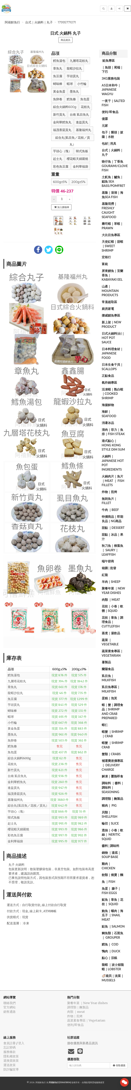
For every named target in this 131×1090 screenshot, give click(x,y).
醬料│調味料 (110, 846)
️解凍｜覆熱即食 (112, 776)
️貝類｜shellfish (109, 814)
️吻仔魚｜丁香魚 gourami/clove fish (115, 166)
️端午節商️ (108, 561)
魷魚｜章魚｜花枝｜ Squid (112, 902)
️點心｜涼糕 (109, 958)
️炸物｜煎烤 (109, 492)
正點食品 (108, 376)
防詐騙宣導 (11, 1069)
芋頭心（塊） (62, 151)
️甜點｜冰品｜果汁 (112, 537)
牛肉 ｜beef (110, 510)
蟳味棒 (57, 84)
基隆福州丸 (83, 130)
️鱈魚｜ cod (110, 944)
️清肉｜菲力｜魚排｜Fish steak (113, 432)
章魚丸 (57, 68)
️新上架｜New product (111, 324)
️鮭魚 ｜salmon (113, 926)
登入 (21, 1043)
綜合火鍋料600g (64, 107)
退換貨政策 (11, 1060)
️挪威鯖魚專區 (111, 315)
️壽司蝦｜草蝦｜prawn (112, 226)
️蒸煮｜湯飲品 (111, 633)
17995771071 (67, 22)
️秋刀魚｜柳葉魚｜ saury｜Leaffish (112, 550)
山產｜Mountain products (110, 290)
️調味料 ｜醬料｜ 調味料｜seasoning (113, 787)
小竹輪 (81, 84)
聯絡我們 (9, 1003)
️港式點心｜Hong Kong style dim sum (113, 445)
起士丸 (57, 159)
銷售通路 (9, 1012)
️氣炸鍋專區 (109, 382)
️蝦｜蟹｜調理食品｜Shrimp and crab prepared (112, 711)
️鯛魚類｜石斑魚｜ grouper (112, 935)
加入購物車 (61, 207)
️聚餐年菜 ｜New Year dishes (113, 590)
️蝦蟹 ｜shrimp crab (112, 745)
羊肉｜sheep (111, 582)
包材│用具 (109, 143)
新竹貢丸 (59, 114)
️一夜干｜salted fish (113, 103)
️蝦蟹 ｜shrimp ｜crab (112, 734)
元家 (105, 125)
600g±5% (60, 182)
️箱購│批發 (109, 568)
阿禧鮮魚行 (12, 22)
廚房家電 (108, 309)
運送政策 (9, 1065)
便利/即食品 (110, 112)
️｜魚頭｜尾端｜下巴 (112, 69)
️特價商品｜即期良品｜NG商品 (112, 519)
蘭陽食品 (108, 669)
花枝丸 (85, 107)
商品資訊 (65, 40)
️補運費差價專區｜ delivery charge (112, 765)
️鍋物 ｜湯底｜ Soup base (111, 855)
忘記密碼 (9, 1047)
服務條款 (9, 1052)
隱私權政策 (11, 1056)
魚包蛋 (84, 99)
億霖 (105, 119)
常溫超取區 (109, 302)
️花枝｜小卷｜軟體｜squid (112, 608)
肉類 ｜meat (111, 599)
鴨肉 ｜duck (111, 951)
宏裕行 (106, 257)
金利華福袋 (80, 166)
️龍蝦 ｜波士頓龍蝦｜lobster (113, 967)
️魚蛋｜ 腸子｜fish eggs (111, 891)
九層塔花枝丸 (79, 61)
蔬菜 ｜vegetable (110, 642)
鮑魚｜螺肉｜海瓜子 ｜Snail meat (112, 915)
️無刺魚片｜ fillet (109, 501)
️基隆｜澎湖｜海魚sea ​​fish (112, 195)
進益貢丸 (82, 122)
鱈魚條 (71, 99)
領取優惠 (119, 1065)
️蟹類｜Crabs (111, 754)
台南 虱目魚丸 (79, 114)
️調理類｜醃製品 (112, 798)
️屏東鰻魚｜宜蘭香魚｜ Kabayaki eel (112, 275)
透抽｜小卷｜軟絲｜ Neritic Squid (112, 834)
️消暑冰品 (108, 423)
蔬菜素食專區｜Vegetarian (112, 653)
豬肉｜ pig (109, 805)
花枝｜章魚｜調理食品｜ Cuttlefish (112, 622)
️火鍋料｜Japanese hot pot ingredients (113, 462)
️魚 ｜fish (108, 881)
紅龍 (105, 575)
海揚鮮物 (108, 405)
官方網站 (9, 1007)
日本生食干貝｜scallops (112, 367)
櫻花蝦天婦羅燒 (77, 159)
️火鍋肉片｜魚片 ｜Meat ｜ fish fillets (113, 480)
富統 (105, 264)
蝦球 (70, 84)
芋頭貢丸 (73, 76)
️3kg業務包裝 (111, 78)
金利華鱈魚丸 (62, 122)
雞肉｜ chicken (108, 866)
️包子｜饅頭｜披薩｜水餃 (112, 134)
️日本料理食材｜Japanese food (112, 353)
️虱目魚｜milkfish (109, 678)
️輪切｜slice (110, 823)
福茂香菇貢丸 (62, 130)
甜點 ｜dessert (113, 528)
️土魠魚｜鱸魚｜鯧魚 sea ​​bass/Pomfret (113, 181)
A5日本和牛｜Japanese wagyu (111, 89)
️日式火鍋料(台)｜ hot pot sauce (113, 338)
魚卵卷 (57, 99)
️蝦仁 (105, 725)
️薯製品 (106, 662)
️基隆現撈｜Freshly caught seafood (109, 210)
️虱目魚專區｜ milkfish (111, 689)
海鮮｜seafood (109, 414)
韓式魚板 (82, 151)
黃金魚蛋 (59, 91)
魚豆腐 (57, 76)
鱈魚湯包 (59, 61)
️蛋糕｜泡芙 (109, 698)
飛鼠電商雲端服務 (92, 1082)
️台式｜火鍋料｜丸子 (39, 22)
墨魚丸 (74, 91)
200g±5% (78, 182)
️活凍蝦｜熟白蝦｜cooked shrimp (112, 393)
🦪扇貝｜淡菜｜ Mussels (113, 978)
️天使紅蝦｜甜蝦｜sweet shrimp (112, 246)
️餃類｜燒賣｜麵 (112, 875)
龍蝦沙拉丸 (74, 68)
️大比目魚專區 (111, 235)
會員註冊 (9, 1043)
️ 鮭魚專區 (108, 60)
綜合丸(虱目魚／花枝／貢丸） (72, 138)
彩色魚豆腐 (60, 166)
